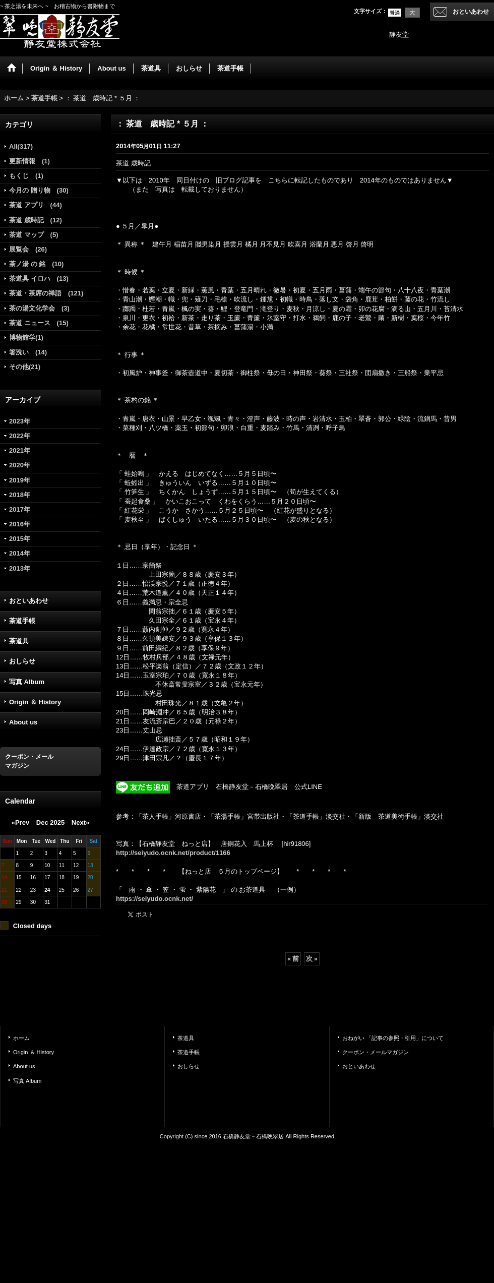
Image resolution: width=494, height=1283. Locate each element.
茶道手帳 (22, 621)
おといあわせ (471, 11)
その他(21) (24, 367)
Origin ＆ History (35, 702)
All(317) (21, 146)
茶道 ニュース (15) (39, 323)
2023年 (19, 421)
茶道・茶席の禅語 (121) (46, 293)
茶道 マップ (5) (33, 234)
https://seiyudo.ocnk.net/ (154, 898)
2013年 (19, 568)
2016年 (19, 524)
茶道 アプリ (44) (35, 205)
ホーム (21, 1038)
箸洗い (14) (28, 352)
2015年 (19, 538)
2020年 (19, 465)
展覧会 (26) (28, 249)
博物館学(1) (26, 337)
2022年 (19, 436)
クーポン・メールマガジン (375, 1052)
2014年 (19, 553)
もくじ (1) (26, 175)
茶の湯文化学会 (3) (39, 308)
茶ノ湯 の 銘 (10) (36, 264)
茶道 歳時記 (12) (35, 220)
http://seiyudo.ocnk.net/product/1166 (173, 853)
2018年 (19, 495)
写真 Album (26, 682)
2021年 (19, 450)
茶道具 (19, 641)
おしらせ (22, 661)
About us (23, 722)
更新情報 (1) (29, 161)
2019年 (19, 480)
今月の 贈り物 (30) (39, 190)
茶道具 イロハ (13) (39, 278)
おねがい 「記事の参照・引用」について (393, 1038)
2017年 (19, 509)
